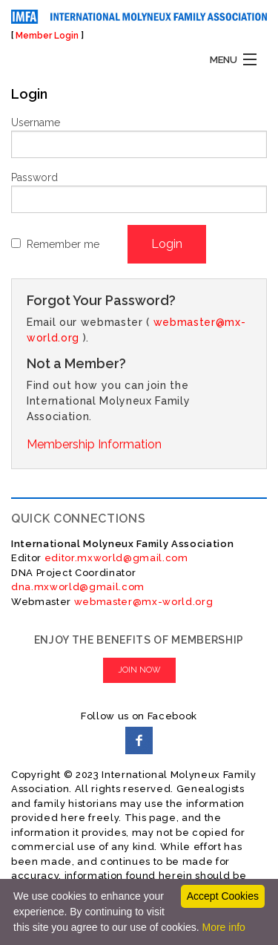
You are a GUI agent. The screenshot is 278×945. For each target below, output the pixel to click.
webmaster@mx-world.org (144, 601)
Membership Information (94, 444)
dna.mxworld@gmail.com (78, 586)
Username (35, 122)
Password (34, 177)
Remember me (63, 244)
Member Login (47, 35)
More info (223, 927)
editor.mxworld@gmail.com (115, 557)
